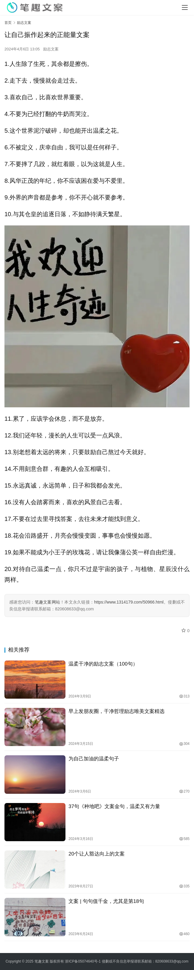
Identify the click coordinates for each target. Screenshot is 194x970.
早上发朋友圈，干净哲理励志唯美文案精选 (116, 711)
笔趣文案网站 (47, 602)
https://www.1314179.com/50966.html (128, 602)
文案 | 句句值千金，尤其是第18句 (106, 901)
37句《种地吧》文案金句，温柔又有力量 (114, 806)
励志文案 (51, 49)
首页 (8, 23)
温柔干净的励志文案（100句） (102, 664)
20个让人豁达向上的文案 (96, 854)
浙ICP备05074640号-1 (83, 961)
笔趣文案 (42, 961)
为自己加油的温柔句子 (93, 759)
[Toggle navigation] (185, 7)
